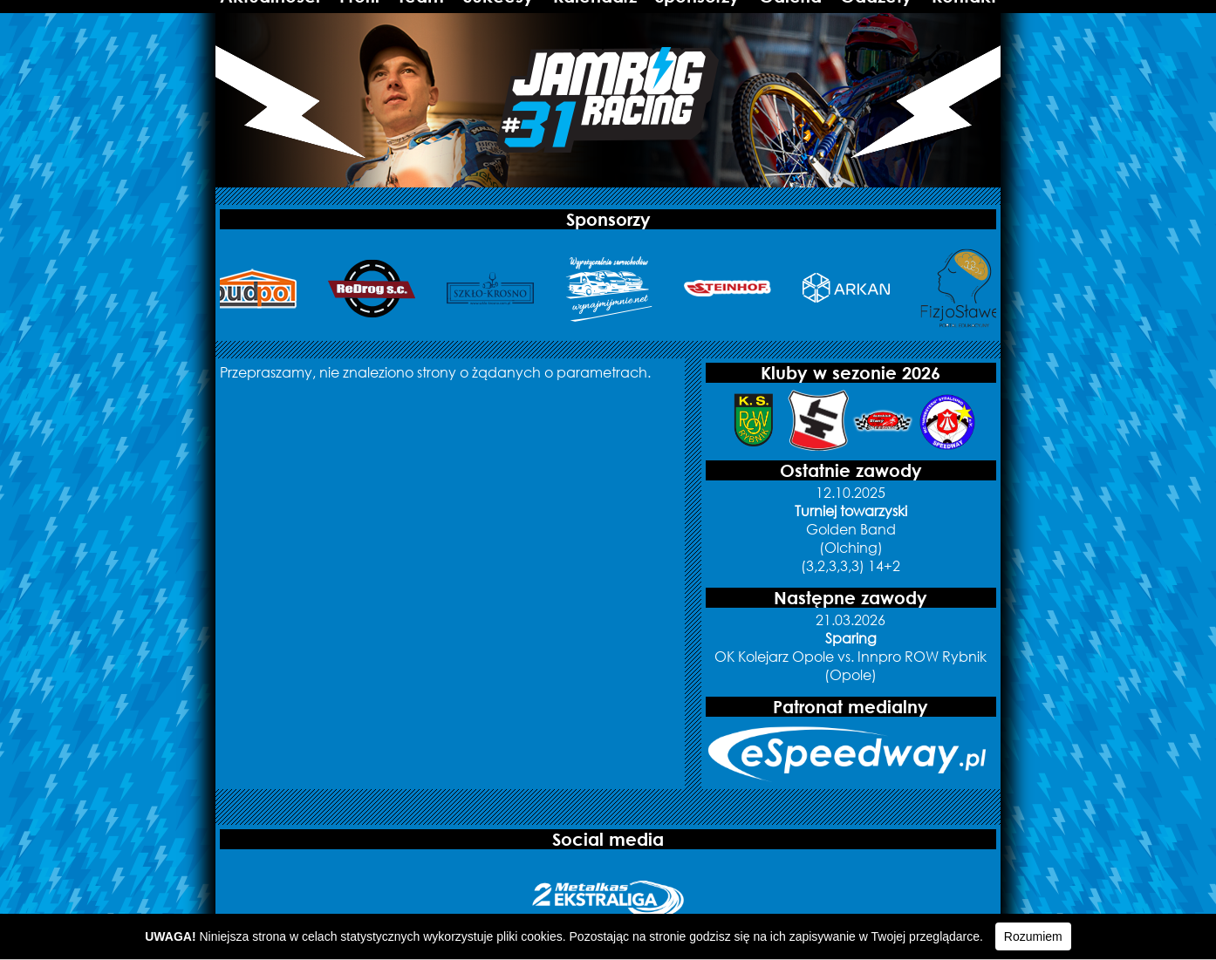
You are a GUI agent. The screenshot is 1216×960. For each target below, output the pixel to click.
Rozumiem (1033, 936)
